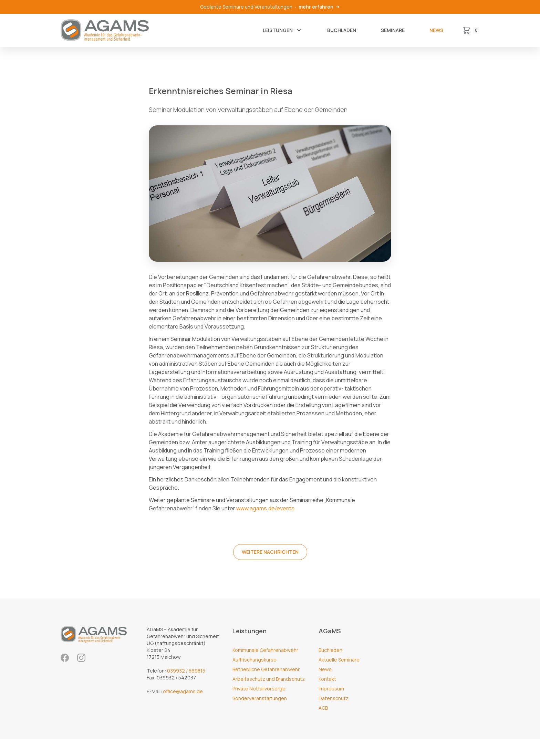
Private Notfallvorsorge (258, 688)
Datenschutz (334, 698)
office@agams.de (183, 691)
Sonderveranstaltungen (259, 698)
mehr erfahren (319, 6)
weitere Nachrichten (270, 552)
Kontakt (327, 679)
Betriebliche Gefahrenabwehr (266, 669)
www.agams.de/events (265, 508)
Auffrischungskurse (254, 659)
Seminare (393, 30)
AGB (323, 708)
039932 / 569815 (186, 670)
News (436, 30)
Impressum (331, 688)
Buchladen (341, 30)
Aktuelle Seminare (339, 659)
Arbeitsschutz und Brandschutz (268, 679)
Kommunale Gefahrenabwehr (265, 650)
